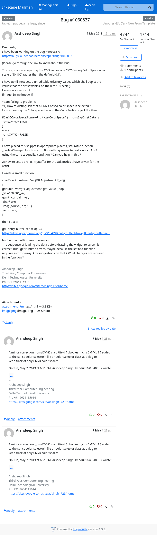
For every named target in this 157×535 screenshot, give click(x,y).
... (11, 375)
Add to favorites (133, 77)
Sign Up (90, 7)
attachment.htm (13, 306)
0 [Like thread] (93, 318)
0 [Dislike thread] (101, 318)
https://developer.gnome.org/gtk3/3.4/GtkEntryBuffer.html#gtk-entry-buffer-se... (56, 233)
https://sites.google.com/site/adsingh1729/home (35, 286)
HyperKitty (80, 529)
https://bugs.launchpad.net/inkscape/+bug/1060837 (37, 56)
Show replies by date (102, 328)
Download (130, 57)
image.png (9, 311)
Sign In (71, 7)
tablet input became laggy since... (24, 23)
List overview (129, 48)
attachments (26, 419)
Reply (7, 322)
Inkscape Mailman (17, 7)
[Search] (150, 7)
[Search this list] (124, 7)
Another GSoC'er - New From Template (129, 23)
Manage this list (48, 7)
